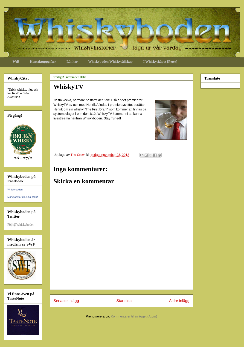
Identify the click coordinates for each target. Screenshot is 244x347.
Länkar (72, 61)
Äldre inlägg (179, 301)
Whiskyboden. (15, 189)
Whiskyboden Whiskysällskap (110, 61)
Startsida (124, 301)
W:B (16, 61)
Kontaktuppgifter (43, 61)
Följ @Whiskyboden (20, 224)
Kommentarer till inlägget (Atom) (134, 316)
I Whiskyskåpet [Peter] (160, 61)
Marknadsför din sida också (22, 197)
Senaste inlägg (66, 301)
